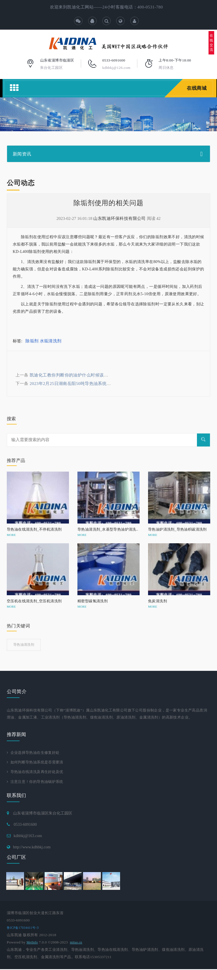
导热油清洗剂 (23, 645)
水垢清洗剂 (51, 341)
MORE (11, 535)
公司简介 (17, 691)
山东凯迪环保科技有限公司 (119, 218)
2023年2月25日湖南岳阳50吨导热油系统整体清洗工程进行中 (88, 383)
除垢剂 (31, 341)
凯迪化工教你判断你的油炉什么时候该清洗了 (73, 375)
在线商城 (196, 88)
